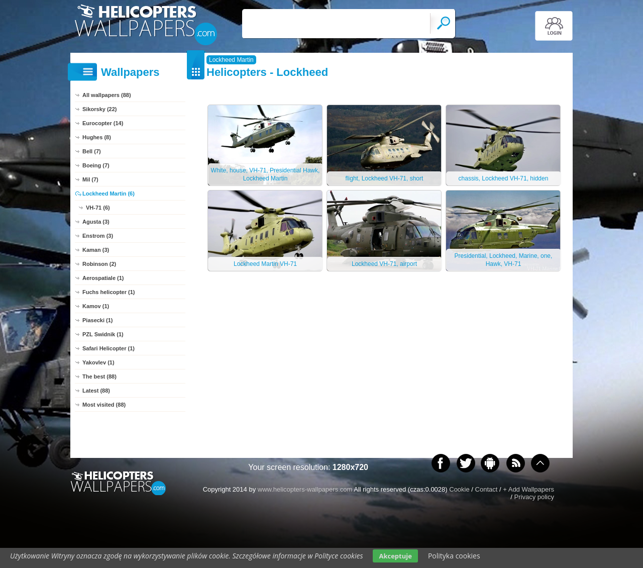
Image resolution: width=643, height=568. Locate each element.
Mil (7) (90, 179)
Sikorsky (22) (99, 109)
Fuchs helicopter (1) (108, 292)
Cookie (459, 489)
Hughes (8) (96, 137)
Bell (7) (91, 151)
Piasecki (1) (97, 320)
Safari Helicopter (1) (108, 348)
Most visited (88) (104, 405)
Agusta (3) (96, 222)
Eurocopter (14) (102, 123)
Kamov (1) (95, 306)
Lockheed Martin (231, 59)
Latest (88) (96, 391)
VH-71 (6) (98, 208)
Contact (486, 489)
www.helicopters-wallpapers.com (305, 489)
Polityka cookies (454, 555)
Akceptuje (395, 555)
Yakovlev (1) (98, 362)
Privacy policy (534, 497)
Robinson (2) (99, 264)
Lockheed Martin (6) (108, 194)
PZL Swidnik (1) (103, 334)
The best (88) (99, 376)
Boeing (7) (96, 165)
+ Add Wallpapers (528, 489)
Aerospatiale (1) (103, 278)
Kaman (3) (95, 250)
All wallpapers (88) (106, 95)
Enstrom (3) (97, 236)
